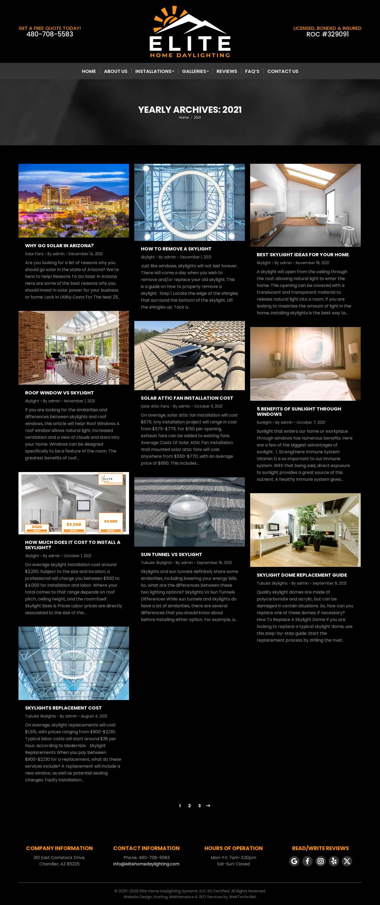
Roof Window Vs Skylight (59, 392)
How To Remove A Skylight (176, 248)
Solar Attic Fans (155, 406)
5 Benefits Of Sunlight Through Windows (299, 411)
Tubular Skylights (156, 562)
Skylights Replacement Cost (63, 708)
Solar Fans (34, 253)
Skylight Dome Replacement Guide (302, 575)
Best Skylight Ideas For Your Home (303, 254)
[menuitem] (89, 71)
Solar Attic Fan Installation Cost (187, 398)
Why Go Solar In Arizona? (59, 245)
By (56, 253)
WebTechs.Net (242, 896)
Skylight (148, 257)
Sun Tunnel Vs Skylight (171, 554)
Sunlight (264, 422)
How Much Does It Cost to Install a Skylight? (72, 545)
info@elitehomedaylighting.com (146, 864)
